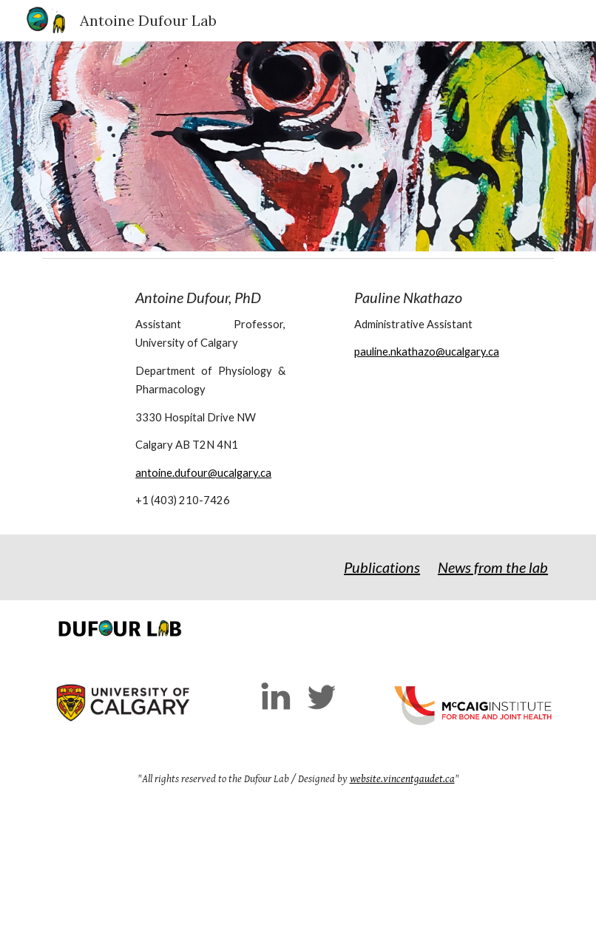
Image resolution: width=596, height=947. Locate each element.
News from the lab (493, 567)
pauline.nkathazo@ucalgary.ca (426, 351)
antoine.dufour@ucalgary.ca (203, 472)
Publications (382, 567)
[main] (210, 399)
